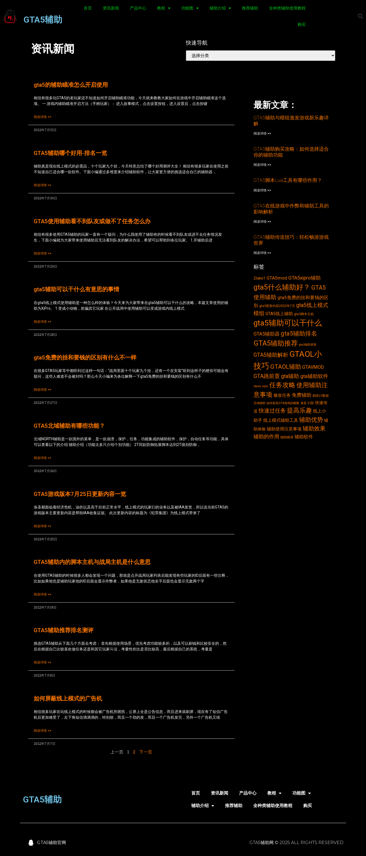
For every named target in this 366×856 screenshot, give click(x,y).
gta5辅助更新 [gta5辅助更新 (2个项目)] (308, 344)
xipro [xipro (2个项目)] (265, 386)
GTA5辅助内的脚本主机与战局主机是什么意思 (92, 562)
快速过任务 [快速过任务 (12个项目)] (272, 410)
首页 (88, 8)
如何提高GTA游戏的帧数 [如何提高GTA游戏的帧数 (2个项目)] (283, 403)
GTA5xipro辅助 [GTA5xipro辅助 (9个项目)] (304, 278)
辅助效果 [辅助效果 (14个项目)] (314, 428)
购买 (302, 24)
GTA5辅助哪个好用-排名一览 (70, 153)
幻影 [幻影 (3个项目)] (311, 403)
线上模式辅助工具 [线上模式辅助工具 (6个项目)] (280, 420)
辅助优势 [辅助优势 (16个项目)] (311, 419)
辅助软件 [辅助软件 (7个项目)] (304, 436)
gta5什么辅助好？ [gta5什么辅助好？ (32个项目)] (282, 287)
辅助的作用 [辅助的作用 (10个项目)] (266, 436)
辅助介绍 (220, 8)
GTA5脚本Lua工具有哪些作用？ (288, 180)
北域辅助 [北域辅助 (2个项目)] (259, 403)
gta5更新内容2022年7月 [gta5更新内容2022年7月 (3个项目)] (277, 306)
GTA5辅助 (42, 19)
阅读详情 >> (42, 117)
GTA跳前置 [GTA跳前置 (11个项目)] (267, 376)
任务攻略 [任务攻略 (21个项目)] (282, 385)
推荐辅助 (250, 8)
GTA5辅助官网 (51, 842)
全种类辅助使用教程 (287, 8)
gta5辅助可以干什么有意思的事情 (76, 289)
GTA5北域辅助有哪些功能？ (69, 426)
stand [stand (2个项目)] (257, 386)
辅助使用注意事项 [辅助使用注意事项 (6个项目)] (284, 429)
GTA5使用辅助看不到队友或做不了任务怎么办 (92, 221)
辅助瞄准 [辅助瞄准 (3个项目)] (286, 437)
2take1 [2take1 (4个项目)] (259, 278)
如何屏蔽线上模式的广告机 (68, 698)
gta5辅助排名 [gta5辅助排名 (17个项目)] (299, 333)
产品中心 (138, 8)
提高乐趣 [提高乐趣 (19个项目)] (299, 410)
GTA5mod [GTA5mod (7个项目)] (277, 278)
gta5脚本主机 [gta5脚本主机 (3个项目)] (304, 314)
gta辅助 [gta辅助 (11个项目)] (290, 376)
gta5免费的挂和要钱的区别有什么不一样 (85, 357)
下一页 (145, 752)
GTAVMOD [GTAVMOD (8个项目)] (313, 367)
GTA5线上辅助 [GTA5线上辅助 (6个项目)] (279, 313)
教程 (163, 8)
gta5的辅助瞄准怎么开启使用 (71, 85)
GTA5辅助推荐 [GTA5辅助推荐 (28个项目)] (276, 343)
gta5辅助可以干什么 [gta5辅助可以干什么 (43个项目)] (288, 322)
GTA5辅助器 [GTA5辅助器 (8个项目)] (267, 334)
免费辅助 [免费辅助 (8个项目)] (301, 395)
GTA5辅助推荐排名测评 (63, 630)
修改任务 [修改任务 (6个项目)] (282, 395)
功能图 (190, 8)
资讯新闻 (111, 8)
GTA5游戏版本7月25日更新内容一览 (80, 494)
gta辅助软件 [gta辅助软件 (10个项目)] (314, 376)
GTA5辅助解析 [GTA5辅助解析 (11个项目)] (271, 355)
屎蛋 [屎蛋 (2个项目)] (303, 403)
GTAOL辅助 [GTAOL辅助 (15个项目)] (285, 366)
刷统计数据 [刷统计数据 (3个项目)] (320, 395)
